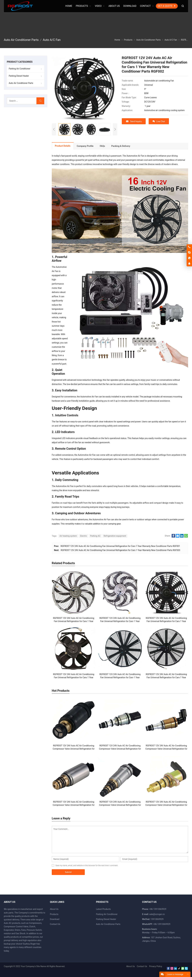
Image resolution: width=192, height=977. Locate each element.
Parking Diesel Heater (19, 76)
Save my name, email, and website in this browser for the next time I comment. (87, 865)
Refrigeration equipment (115, 536)
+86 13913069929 (161, 924)
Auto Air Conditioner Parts (21, 83)
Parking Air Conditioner (19, 68)
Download (54, 919)
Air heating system (68, 536)
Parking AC (95, 536)
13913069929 (157, 919)
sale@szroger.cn (157, 914)
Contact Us (55, 924)
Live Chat (159, 121)
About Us (54, 909)
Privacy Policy (155, 966)
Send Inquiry (134, 121)
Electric (83, 536)
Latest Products (103, 909)
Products (54, 914)
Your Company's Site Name (33, 966)
